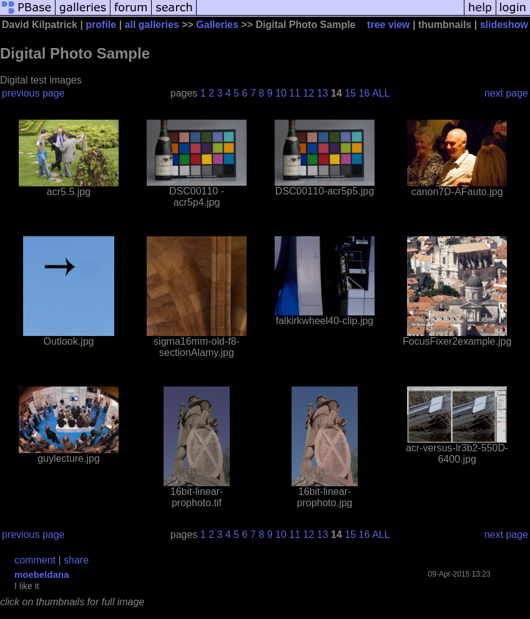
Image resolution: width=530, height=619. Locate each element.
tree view (388, 24)
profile (101, 24)
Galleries (217, 24)
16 (364, 93)
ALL (381, 93)
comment (35, 560)
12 (309, 93)
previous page (33, 93)
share (76, 560)
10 (281, 93)
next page (506, 93)
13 (322, 93)
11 (294, 93)
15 (350, 93)
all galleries (152, 24)
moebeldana (41, 574)
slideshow (504, 24)
